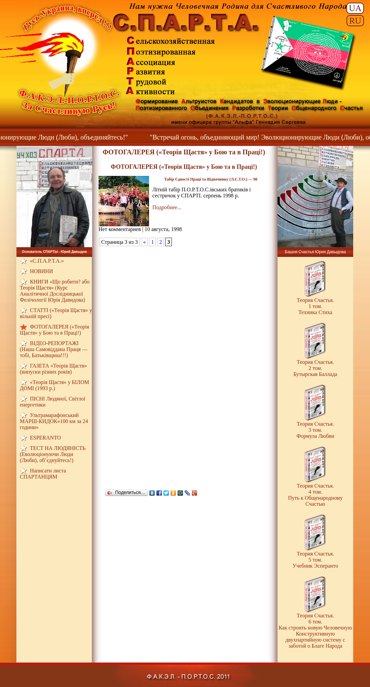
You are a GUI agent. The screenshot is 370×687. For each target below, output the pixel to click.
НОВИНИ (41, 271)
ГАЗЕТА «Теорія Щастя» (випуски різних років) (53, 369)
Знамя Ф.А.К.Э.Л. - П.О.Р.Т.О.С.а (308, 53)
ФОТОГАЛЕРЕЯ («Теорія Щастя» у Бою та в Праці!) (54, 330)
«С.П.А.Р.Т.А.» (47, 261)
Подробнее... (166, 207)
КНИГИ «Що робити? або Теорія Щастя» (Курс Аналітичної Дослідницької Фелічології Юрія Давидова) (54, 291)
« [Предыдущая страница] (144, 242)
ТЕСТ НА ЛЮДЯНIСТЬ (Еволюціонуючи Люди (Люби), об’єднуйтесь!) (52, 454)
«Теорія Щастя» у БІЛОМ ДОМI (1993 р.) (54, 385)
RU (355, 21)
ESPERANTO (45, 438)
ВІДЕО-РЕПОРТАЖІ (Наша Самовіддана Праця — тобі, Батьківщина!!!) (53, 349)
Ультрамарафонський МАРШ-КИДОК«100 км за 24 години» (54, 421)
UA (355, 8)
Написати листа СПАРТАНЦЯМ (43, 474)
